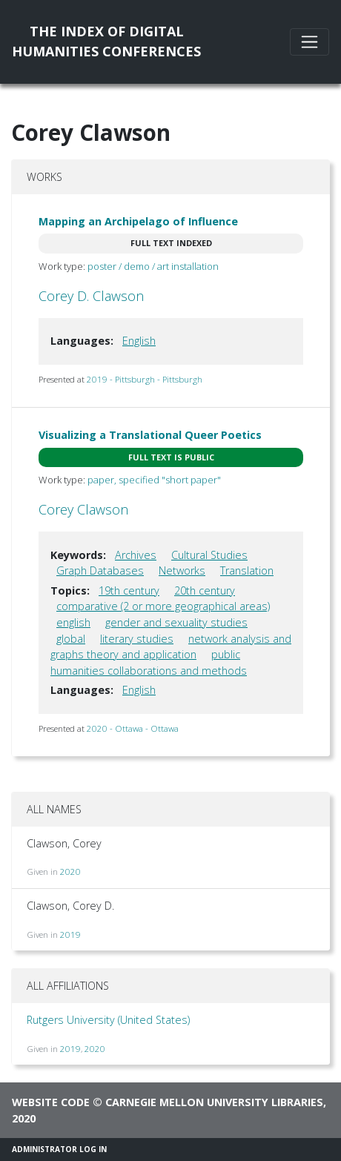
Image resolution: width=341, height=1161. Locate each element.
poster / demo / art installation (153, 266)
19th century (129, 590)
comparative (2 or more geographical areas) (163, 606)
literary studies (136, 639)
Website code (51, 1102)
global (70, 639)
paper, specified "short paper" (154, 479)
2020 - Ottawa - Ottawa (133, 728)
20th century (204, 590)
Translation (247, 570)
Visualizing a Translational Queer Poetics (150, 435)
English (139, 341)
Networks (182, 570)
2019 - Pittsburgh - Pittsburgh (144, 379)
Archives (135, 555)
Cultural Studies (209, 555)
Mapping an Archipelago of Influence (138, 221)
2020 (70, 871)
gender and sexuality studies (176, 622)
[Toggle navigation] (309, 42)
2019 (70, 934)
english (73, 622)
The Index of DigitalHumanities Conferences (106, 41)
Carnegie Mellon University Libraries (214, 1102)
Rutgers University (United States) (108, 1020)
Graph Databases (100, 570)
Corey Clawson (83, 509)
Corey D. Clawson (91, 296)
